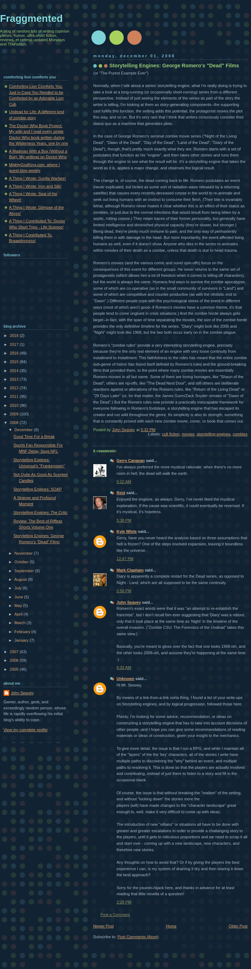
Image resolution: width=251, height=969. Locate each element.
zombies (240, 434)
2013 (15, 379)
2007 (15, 652)
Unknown (125, 678)
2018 (15, 335)
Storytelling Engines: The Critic (41, 512)
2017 (15, 344)
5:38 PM (124, 520)
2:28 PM (124, 902)
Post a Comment (115, 914)
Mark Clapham (130, 570)
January (21, 640)
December (24, 430)
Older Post (238, 926)
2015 (15, 362)
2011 (15, 396)
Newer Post (103, 926)
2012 (15, 388)
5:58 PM (124, 591)
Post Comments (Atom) (138, 937)
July (18, 588)
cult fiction (171, 434)
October (21, 562)
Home (171, 926)
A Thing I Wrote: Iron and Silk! (35, 186)
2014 (15, 370)
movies (188, 434)
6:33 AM (124, 667)
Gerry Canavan (131, 460)
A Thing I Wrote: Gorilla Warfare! (37, 178)
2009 (15, 414)
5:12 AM (124, 481)
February (22, 632)
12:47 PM (125, 558)
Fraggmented (31, 18)
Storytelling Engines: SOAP (38, 489)
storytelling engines (213, 434)
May (18, 605)
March (20, 623)
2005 (15, 669)
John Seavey (129, 602)
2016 (15, 353)
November (24, 553)
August (21, 579)
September (24, 571)
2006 (15, 660)
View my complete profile (26, 730)
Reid (121, 493)
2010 (15, 405)
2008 (15, 422)
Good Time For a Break (34, 436)
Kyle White (127, 531)
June (19, 597)
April (18, 614)
